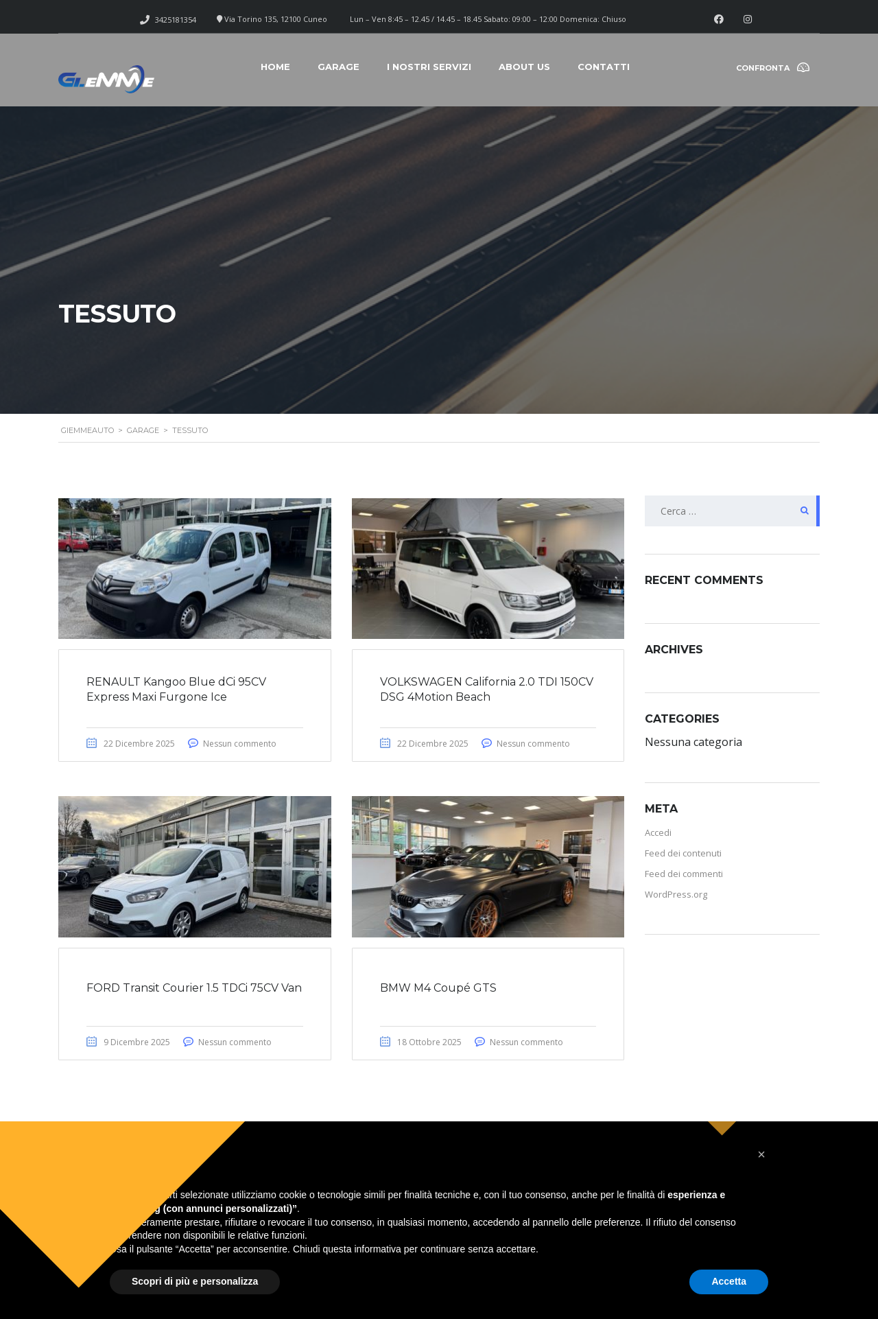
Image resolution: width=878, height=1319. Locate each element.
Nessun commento (239, 743)
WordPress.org (676, 894)
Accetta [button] (728, 1281)
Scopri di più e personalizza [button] (195, 1281)
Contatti (604, 66)
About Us (524, 66)
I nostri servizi (429, 66)
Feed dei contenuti (683, 853)
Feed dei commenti (684, 873)
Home (275, 66)
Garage (338, 66)
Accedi (658, 832)
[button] (761, 1154)
